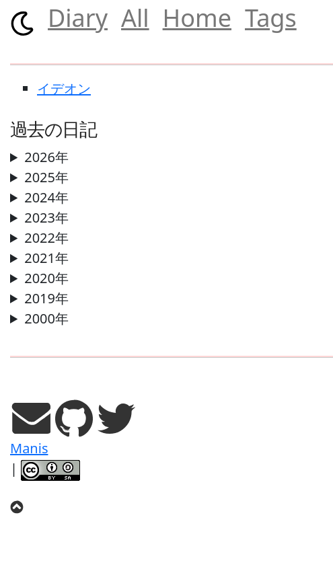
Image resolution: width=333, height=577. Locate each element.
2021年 (46, 258)
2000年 (46, 318)
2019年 (46, 298)
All (135, 17)
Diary (78, 17)
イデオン (64, 88)
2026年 (46, 157)
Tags (271, 17)
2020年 (46, 278)
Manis (29, 448)
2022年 (46, 238)
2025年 (46, 177)
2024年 (46, 197)
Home (197, 17)
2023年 (46, 217)
